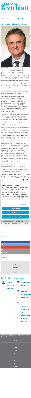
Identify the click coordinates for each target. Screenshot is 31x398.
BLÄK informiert (15, 270)
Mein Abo (15, 347)
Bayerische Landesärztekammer (15, 356)
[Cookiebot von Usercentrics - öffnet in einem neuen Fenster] (23, 180)
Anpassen (15, 212)
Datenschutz (15, 366)
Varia (15, 272)
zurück (2, 232)
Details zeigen (23, 204)
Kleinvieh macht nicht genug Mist (10, 285)
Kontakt (15, 350)
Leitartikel (15, 262)
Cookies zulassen (15, 208)
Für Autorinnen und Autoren (15, 344)
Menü (26, 13)
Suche (15, 353)
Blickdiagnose (15, 267)
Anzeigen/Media (15, 340)
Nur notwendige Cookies (15, 216)
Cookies (15, 363)
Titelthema (15, 264)
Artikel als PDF (19, 19)
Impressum (16, 360)
